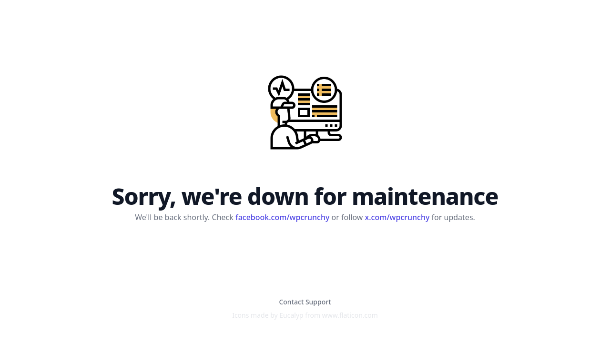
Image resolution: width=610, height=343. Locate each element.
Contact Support (305, 301)
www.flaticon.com (350, 315)
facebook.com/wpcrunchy (282, 217)
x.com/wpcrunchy (397, 217)
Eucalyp (291, 315)
